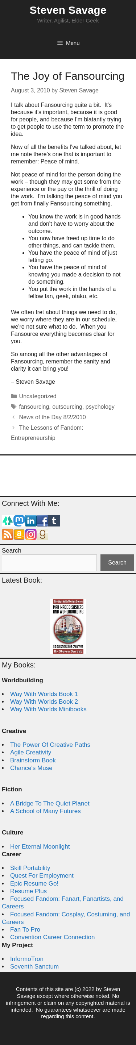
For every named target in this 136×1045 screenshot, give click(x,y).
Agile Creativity (30, 752)
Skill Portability (30, 868)
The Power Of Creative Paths (50, 744)
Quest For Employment (42, 875)
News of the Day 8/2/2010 (52, 417)
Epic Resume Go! (34, 883)
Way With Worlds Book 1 (44, 694)
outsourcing (67, 407)
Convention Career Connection (52, 937)
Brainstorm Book (33, 760)
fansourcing (34, 407)
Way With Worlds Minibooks (48, 709)
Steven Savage (68, 10)
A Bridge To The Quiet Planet (50, 803)
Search (11, 550)
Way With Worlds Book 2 (44, 701)
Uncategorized (38, 396)
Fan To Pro (25, 929)
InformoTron (27, 959)
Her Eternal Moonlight (40, 846)
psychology (100, 407)
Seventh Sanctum (34, 966)
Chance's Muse (31, 768)
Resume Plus (28, 891)
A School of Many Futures (45, 811)
